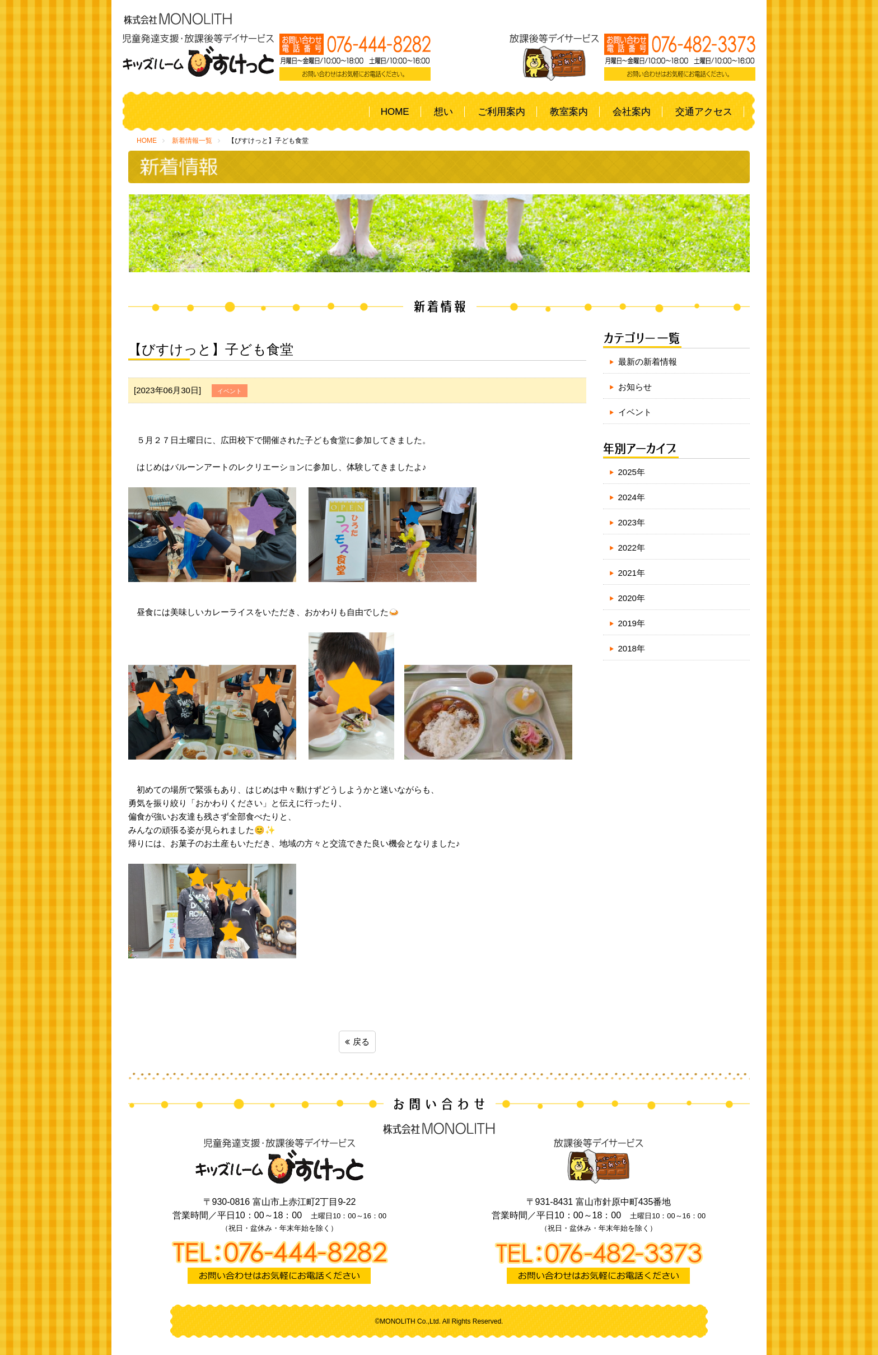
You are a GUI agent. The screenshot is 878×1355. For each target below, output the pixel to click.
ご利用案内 (501, 111)
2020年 (631, 598)
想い (443, 111)
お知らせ (635, 387)
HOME (395, 111)
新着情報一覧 (192, 141)
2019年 (631, 623)
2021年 (631, 573)
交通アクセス (703, 111)
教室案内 (569, 111)
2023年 (631, 522)
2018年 (631, 648)
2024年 (631, 497)
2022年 (631, 547)
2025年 (631, 472)
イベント (635, 412)
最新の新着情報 (647, 361)
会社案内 (632, 111)
